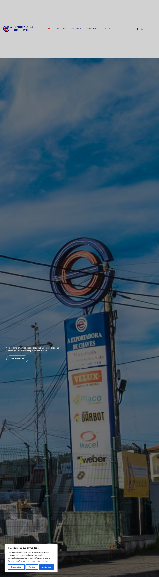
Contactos (108, 29)
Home (48, 29)
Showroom (76, 29)
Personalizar (16, 567)
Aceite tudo (46, 567)
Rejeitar (32, 567)
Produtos (61, 29)
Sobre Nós (92, 29)
